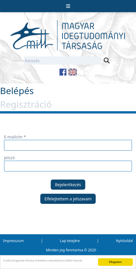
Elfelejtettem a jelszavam (68, 199)
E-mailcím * (15, 137)
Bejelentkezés (68, 184)
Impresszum (13, 240)
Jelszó (9, 157)
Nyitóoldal (124, 240)
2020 (92, 250)
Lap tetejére (70, 240)
